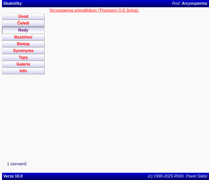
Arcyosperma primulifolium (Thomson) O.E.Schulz (94, 10)
